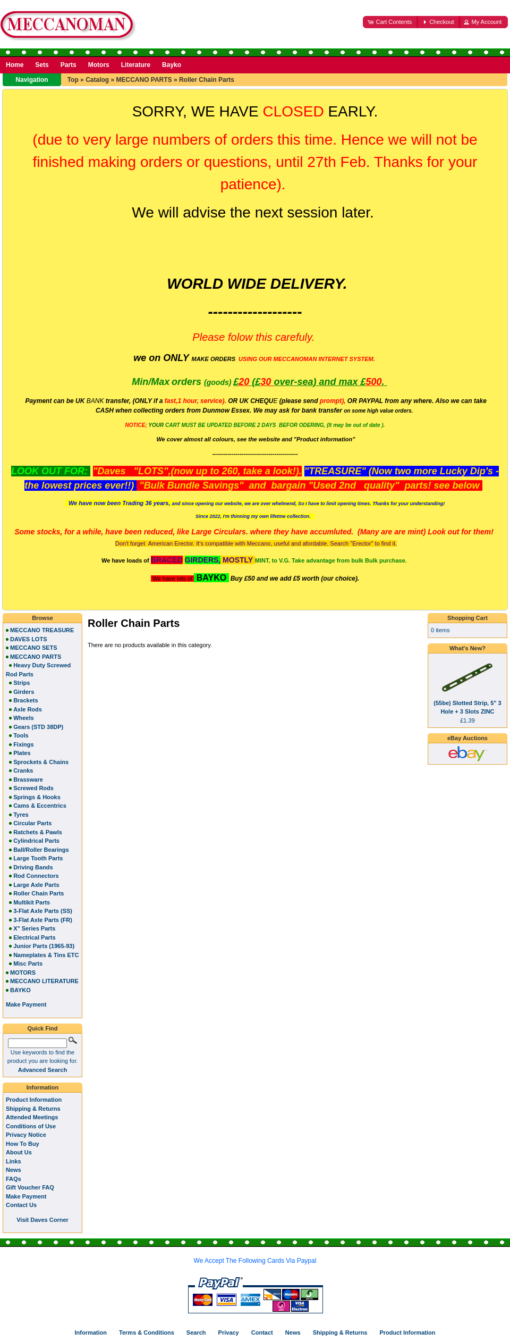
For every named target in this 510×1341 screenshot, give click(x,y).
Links (13, 1161)
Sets (41, 65)
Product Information (34, 1099)
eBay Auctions (467, 738)
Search (196, 1332)
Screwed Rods (33, 788)
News (13, 1170)
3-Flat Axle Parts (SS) (42, 911)
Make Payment (26, 1196)
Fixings (23, 744)
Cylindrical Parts (36, 840)
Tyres (21, 814)
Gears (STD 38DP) (38, 727)
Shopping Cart (467, 618)
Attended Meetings (32, 1117)
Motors (98, 65)
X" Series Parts (34, 928)
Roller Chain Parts (206, 79)
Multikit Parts (31, 902)
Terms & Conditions (146, 1332)
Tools (21, 735)
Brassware (28, 779)
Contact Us (21, 1205)
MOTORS (23, 972)
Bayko (171, 65)
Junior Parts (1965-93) (43, 946)
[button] (390, 22)
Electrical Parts (34, 937)
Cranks (23, 770)
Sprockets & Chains (41, 762)
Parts (68, 65)
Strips (21, 683)
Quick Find (43, 1028)
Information (43, 1087)
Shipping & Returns (33, 1108)
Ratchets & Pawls (37, 832)
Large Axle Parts (36, 885)
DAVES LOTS (28, 639)
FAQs (13, 1179)
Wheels (23, 718)
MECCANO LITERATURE (44, 981)
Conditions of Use (31, 1126)
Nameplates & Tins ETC (46, 955)
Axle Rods (27, 709)
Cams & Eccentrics (39, 805)
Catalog (97, 79)
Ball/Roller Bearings (41, 849)
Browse (42, 618)
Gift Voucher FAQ (30, 1187)
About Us (19, 1152)
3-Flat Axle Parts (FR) (42, 920)
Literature (135, 65)
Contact (262, 1332)
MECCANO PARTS (144, 79)
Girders (23, 692)
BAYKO (20, 990)
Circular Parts (32, 823)
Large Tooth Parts (38, 858)
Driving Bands (33, 867)
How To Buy (22, 1144)
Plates (21, 753)
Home (14, 65)
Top (73, 79)
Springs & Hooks (37, 797)
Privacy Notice (26, 1135)
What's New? (467, 648)
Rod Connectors (36, 876)
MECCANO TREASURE (42, 630)
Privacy (228, 1332)
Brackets (25, 700)
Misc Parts (27, 963)
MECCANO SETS (33, 647)
